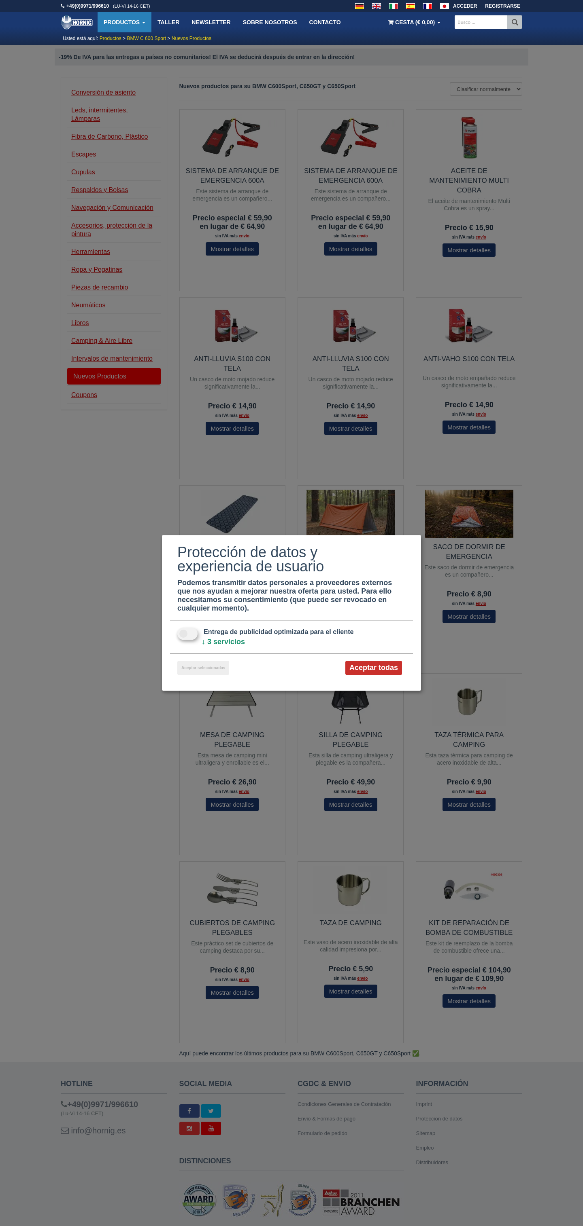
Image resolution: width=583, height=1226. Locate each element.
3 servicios (223, 642)
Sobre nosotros (270, 22)
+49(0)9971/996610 (87, 6)
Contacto (325, 22)
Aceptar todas (373, 668)
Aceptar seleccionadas (203, 668)
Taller (168, 22)
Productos (124, 22)
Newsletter (210, 22)
